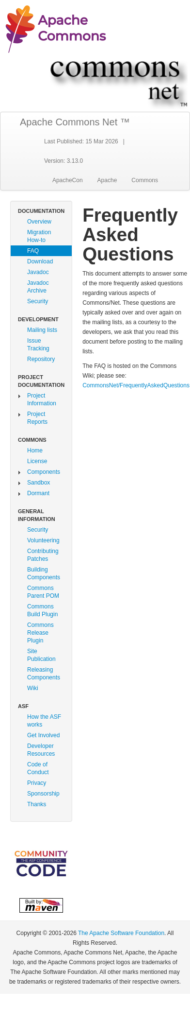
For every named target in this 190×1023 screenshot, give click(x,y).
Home (35, 450)
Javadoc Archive (38, 286)
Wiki (32, 688)
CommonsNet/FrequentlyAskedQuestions (136, 385)
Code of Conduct (38, 768)
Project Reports (37, 418)
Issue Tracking (38, 344)
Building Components (43, 573)
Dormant (38, 493)
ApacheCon (67, 180)
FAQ (33, 250)
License (37, 461)
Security (37, 301)
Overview (39, 221)
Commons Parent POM (43, 592)
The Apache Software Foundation (121, 933)
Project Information (41, 399)
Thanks (36, 804)
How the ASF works (44, 720)
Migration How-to (39, 236)
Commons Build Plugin (42, 610)
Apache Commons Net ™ (75, 122)
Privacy (36, 783)
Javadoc (38, 272)
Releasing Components (43, 673)
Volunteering (43, 540)
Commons (144, 180)
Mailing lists (42, 330)
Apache (107, 180)
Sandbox (38, 482)
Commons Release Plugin (40, 633)
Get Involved (43, 735)
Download (40, 261)
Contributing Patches (43, 555)
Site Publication (41, 655)
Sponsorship (43, 793)
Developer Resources (41, 750)
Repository (41, 359)
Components (43, 471)
